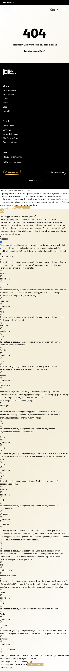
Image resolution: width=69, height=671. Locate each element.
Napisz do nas (11, 172)
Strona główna (9, 90)
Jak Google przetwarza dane (24, 205)
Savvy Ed (7, 129)
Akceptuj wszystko (22, 208)
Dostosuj (4, 208)
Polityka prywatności (12, 162)
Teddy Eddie (8, 125)
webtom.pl (35, 180)
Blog (5, 106)
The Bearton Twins (11, 138)
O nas (5, 98)
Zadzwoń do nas (56, 172)
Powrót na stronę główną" (34, 51)
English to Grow (10, 142)
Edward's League (10, 134)
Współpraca (8, 94)
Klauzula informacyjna (12, 156)
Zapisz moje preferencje (16, 664)
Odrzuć (11, 208)
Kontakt (6, 111)
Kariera (6, 102)
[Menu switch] (64, 10)
